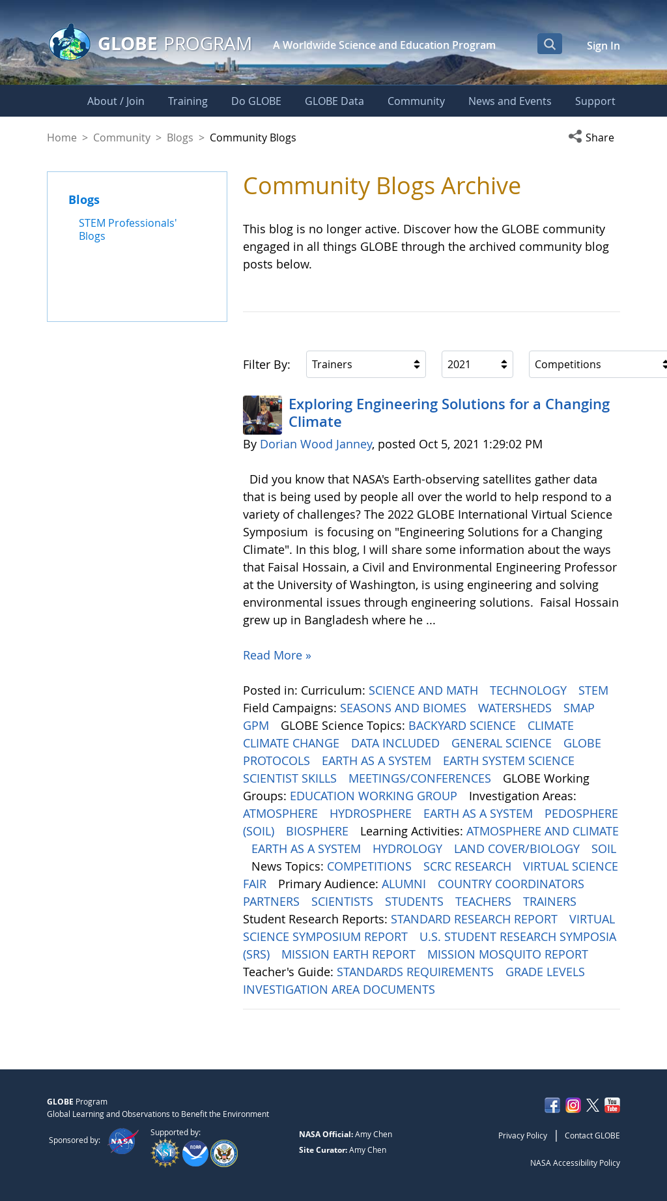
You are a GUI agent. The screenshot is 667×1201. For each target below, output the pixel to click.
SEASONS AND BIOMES (405, 708)
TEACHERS (485, 901)
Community (121, 137)
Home (62, 137)
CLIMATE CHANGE (293, 743)
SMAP (580, 708)
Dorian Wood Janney (316, 444)
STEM (595, 690)
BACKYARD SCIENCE (463, 725)
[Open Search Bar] (549, 43)
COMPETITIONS (371, 866)
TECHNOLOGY (530, 690)
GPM (257, 725)
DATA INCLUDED (397, 743)
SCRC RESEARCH (469, 866)
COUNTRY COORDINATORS (513, 883)
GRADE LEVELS (546, 971)
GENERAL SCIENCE (503, 743)
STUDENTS (416, 901)
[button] (594, 137)
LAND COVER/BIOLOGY (518, 848)
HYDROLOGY (409, 848)
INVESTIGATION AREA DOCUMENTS (340, 989)
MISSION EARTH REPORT (350, 954)
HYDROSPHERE (372, 813)
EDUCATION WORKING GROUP (375, 795)
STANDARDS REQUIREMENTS (417, 971)
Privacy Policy (522, 1135)
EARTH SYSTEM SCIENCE (510, 760)
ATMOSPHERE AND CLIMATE (542, 831)
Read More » (277, 655)
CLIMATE (552, 725)
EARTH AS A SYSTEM (378, 760)
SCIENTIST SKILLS (291, 778)
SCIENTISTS (343, 901)
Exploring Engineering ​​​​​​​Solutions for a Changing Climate (449, 412)
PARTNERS (273, 901)
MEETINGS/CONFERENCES (421, 778)
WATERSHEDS (516, 708)
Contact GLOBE (592, 1135)
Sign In (603, 45)
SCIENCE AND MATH (425, 690)
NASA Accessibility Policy (575, 1162)
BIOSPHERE (319, 831)
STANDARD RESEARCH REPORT (476, 919)
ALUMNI (405, 883)
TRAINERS (551, 901)
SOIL (603, 848)
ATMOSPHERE (282, 813)
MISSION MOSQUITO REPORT (509, 954)
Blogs (180, 137)
